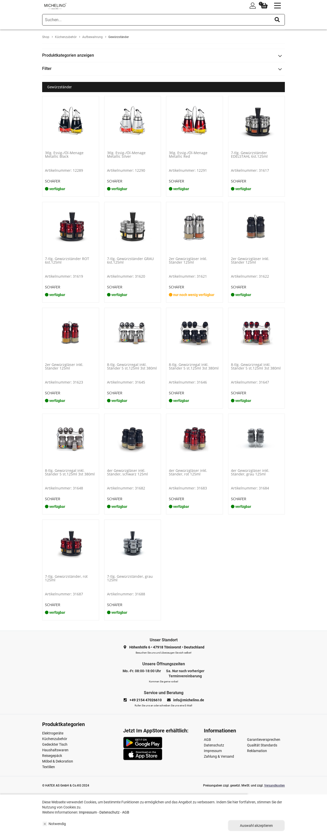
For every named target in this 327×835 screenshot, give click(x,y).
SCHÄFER (52, 181)
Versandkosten (274, 785)
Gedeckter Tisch (54, 744)
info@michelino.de (188, 700)
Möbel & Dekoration (57, 761)
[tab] (163, 55)
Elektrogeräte (52, 733)
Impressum (213, 751)
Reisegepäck (52, 756)
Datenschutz (214, 745)
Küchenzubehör (54, 739)
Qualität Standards (262, 745)
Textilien (48, 767)
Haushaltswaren (55, 750)
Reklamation (257, 751)
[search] (163, 20)
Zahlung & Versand (219, 756)
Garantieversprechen (263, 740)
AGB (207, 740)
